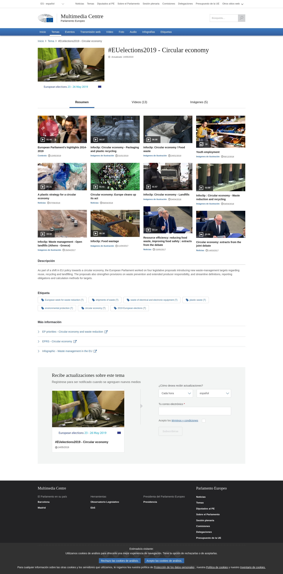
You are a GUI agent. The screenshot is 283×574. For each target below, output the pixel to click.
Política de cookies (217, 567)
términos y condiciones (184, 420)
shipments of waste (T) (105, 299)
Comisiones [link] (203, 526)
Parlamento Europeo (73, 20)
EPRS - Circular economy (57, 341)
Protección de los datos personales (174, 567)
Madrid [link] (42, 507)
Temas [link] (200, 502)
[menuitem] (52, 4)
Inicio (41, 41)
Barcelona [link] (44, 502)
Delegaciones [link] (204, 532)
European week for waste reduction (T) (62, 299)
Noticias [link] (201, 497)
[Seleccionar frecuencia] (176, 393)
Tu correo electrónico (172, 404)
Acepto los (178, 420)
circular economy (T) (93, 308)
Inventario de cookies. (253, 567)
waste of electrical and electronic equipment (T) (151, 299)
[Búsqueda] (241, 18)
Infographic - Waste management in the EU (67, 351)
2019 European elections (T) (129, 308)
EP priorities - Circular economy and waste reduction (73, 331)
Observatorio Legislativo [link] (105, 502)
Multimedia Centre (82, 16)
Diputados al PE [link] (205, 508)
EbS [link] (93, 507)
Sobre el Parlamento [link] (208, 514)
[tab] (81, 102)
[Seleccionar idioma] (214, 393)
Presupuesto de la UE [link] (208, 538)
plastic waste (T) (195, 299)
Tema (51, 41)
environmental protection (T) (57, 308)
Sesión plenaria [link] (205, 520)
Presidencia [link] (150, 502)
